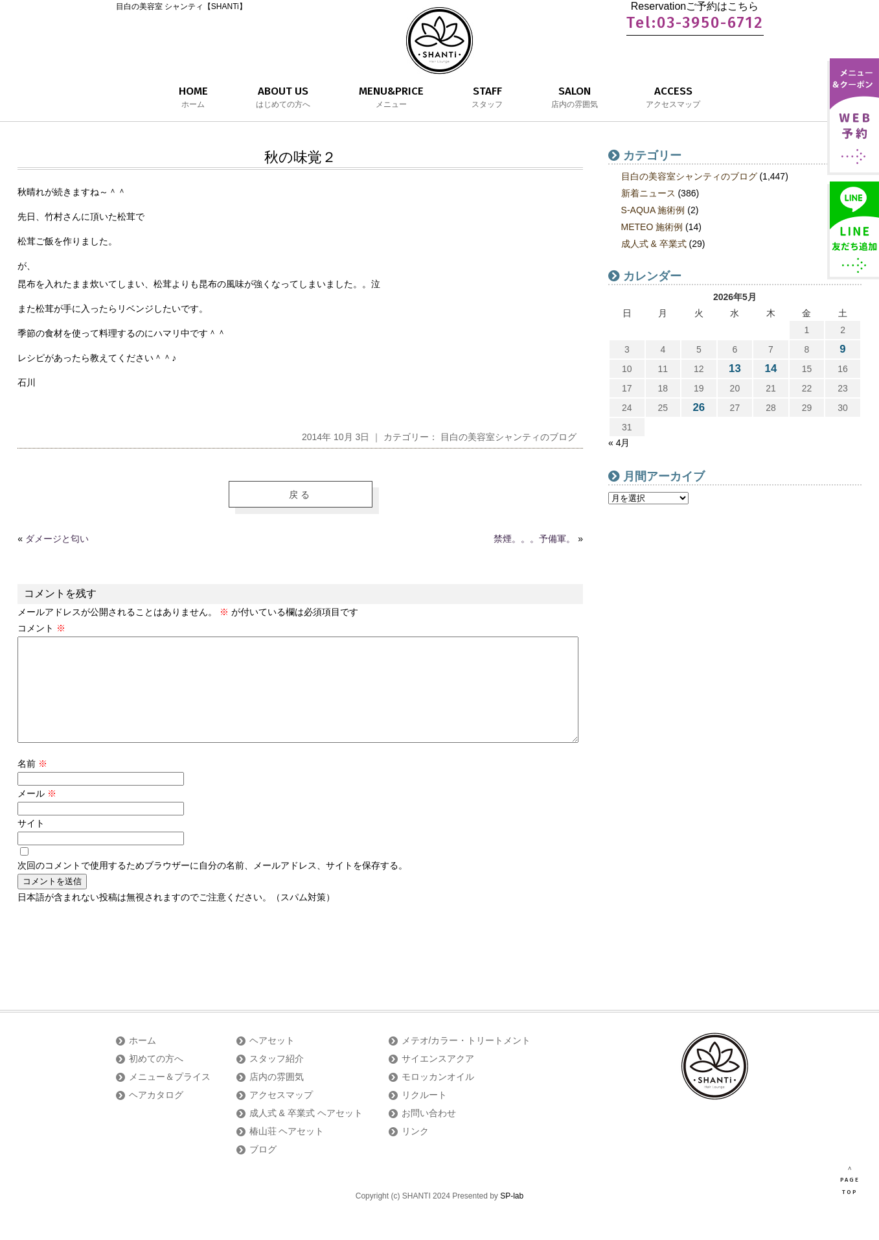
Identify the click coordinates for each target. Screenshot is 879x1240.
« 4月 (619, 443)
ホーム (142, 1061)
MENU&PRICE (391, 97)
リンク (415, 1152)
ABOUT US (283, 97)
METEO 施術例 (652, 227)
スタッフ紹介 (276, 1079)
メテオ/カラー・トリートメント (466, 1061)
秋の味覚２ (300, 157)
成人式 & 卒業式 (654, 244)
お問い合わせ (429, 1134)
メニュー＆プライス (170, 1097)
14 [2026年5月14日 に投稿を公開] (771, 368)
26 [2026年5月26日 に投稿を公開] (699, 407)
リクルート (424, 1115)
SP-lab (511, 1216)
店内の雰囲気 (276, 1097)
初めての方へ (156, 1079)
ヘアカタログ (156, 1115)
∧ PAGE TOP (850, 1180)
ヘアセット (272, 1061)
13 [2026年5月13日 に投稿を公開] (735, 368)
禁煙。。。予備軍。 (534, 538)
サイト (31, 844)
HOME (193, 97)
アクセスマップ (281, 1115)
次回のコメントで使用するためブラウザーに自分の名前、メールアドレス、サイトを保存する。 (212, 886)
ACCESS (673, 97)
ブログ (263, 1170)
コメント (41, 628)
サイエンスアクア (438, 1079)
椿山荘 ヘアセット (287, 1152)
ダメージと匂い (57, 538)
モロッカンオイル (438, 1097)
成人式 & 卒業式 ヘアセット (306, 1134)
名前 (32, 784)
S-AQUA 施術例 (653, 210)
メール (36, 814)
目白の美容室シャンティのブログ (508, 437)
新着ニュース (648, 193)
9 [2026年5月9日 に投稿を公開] (842, 349)
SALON (574, 97)
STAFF (487, 97)
